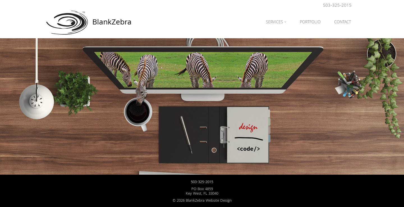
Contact (342, 22)
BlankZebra (68, 23)
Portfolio (310, 22)
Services (274, 22)
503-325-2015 (337, 6)
